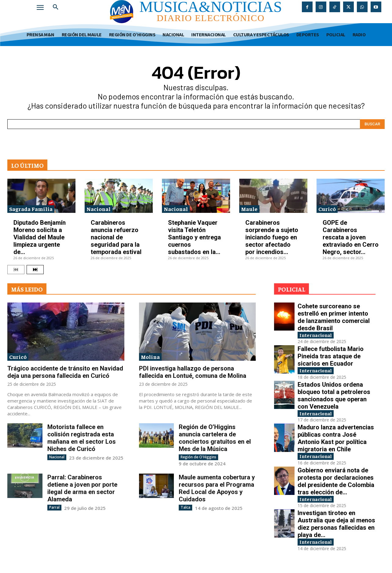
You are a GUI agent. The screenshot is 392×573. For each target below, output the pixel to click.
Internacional (318, 335)
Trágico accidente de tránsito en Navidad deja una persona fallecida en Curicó (65, 372)
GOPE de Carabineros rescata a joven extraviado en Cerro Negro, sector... (351, 237)
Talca (185, 507)
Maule (249, 208)
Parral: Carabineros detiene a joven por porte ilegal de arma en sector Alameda (82, 488)
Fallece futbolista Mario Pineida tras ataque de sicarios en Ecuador (331, 357)
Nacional (98, 208)
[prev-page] (15, 269)
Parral (54, 507)
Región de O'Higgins (198, 457)
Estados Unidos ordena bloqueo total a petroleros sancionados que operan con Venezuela (334, 396)
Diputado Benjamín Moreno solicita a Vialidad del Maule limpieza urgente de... (39, 237)
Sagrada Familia (31, 208)
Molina (150, 356)
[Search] (372, 124)
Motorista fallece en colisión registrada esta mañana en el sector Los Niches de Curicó (81, 438)
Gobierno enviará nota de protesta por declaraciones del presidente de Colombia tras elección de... (336, 484)
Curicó (327, 208)
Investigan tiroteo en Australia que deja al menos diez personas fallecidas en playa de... (336, 527)
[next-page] (35, 269)
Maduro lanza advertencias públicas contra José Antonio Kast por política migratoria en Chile (336, 440)
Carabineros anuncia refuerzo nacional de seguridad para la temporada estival (116, 237)
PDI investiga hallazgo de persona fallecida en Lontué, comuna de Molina (192, 372)
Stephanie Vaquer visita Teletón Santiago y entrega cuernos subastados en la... (194, 237)
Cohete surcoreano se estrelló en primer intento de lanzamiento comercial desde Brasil (334, 317)
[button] (55, 7)
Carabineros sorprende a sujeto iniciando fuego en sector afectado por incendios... (271, 237)
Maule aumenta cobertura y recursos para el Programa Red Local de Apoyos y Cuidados (217, 488)
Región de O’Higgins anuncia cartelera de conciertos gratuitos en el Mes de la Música (215, 438)
